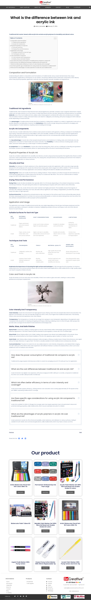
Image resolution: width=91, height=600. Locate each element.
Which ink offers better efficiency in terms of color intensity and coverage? (30, 64)
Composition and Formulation (18, 40)
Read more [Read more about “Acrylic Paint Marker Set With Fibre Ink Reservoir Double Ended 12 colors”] (70, 492)
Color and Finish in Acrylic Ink (18, 55)
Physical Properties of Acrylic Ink (19, 45)
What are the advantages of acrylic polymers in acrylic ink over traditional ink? (31, 67)
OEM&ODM (48, 7)
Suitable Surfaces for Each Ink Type (22, 52)
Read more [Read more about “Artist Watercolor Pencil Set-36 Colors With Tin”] (70, 531)
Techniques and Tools (19, 54)
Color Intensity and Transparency (21, 57)
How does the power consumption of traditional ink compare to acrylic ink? (30, 60)
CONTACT (58, 7)
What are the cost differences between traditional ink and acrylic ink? (29, 62)
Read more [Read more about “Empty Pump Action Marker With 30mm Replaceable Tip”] (45, 568)
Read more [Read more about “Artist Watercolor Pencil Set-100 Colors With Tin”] (21, 492)
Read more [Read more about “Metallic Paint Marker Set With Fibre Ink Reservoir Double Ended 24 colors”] (45, 531)
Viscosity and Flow (18, 47)
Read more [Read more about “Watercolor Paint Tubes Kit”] (21, 531)
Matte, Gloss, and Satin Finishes (21, 59)
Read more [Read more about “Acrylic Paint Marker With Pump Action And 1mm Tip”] (70, 568)
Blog (67, 7)
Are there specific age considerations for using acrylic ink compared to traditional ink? (33, 66)
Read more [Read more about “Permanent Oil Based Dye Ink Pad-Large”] (45, 492)
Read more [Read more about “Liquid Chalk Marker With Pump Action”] (21, 568)
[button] (89, 7)
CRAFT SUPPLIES (25, 7)
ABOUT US (37, 7)
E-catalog (77, 7)
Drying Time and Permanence (21, 49)
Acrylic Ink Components (19, 44)
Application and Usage (17, 50)
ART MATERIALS (10, 7)
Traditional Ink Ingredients (19, 42)
